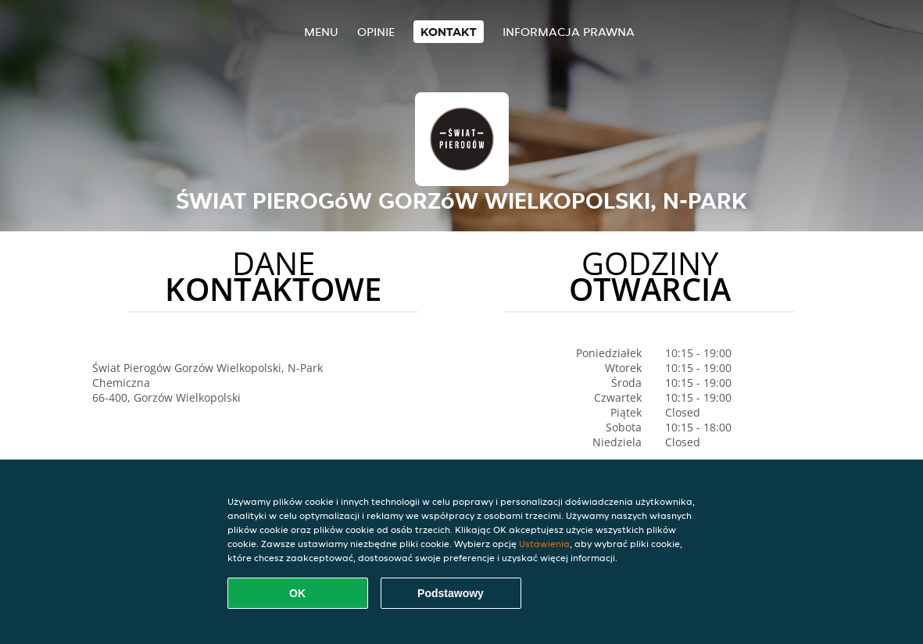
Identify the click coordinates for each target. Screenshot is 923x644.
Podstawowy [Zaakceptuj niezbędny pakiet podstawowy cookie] (450, 593)
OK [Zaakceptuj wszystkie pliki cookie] (297, 593)
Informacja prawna (569, 31)
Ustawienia (544, 543)
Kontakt (448, 31)
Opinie (376, 31)
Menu (321, 31)
